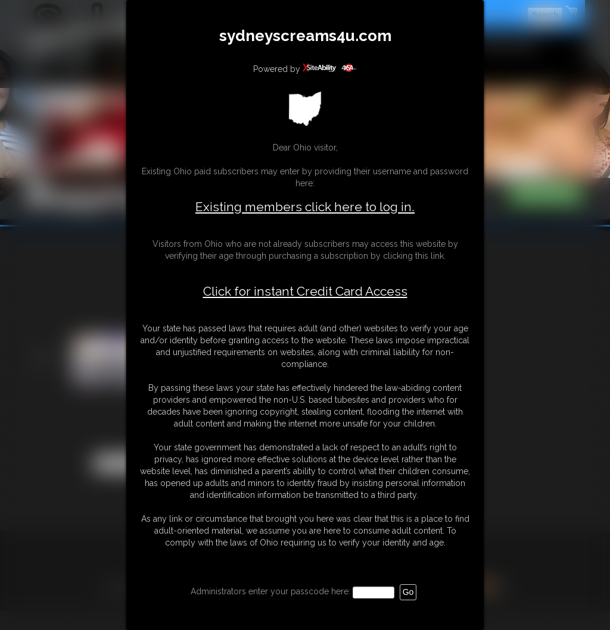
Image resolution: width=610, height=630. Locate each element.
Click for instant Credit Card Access (305, 291)
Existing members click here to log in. (305, 206)
